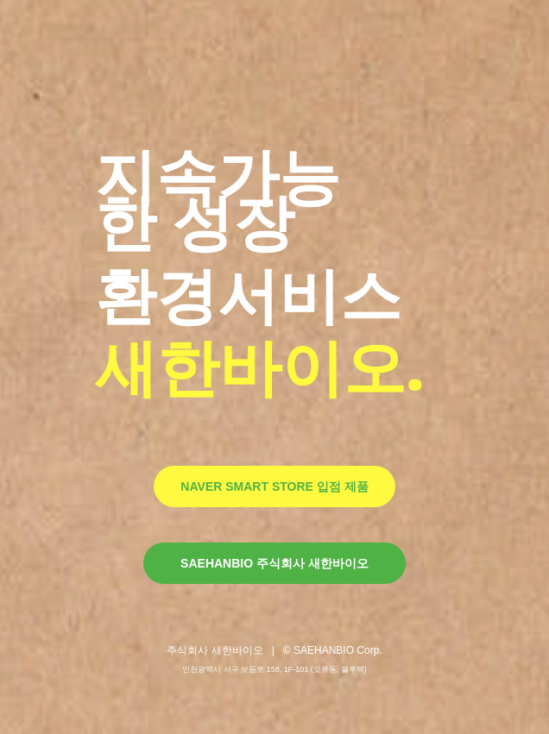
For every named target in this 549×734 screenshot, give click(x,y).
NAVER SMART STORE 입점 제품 (274, 486)
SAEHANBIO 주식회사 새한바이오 (274, 563)
